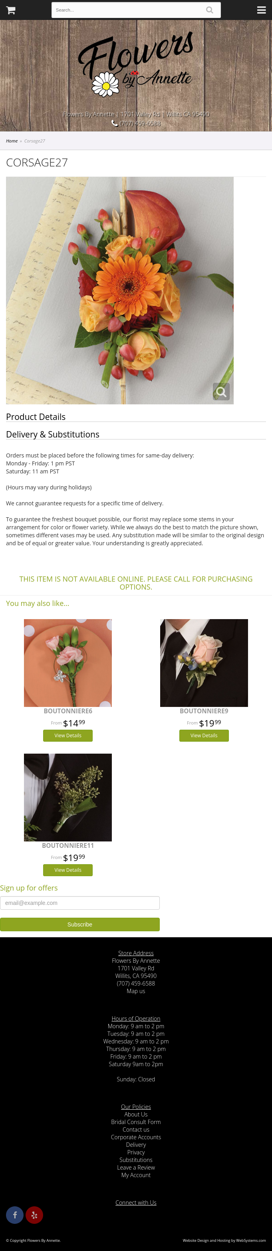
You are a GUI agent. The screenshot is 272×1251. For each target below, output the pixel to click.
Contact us (136, 1129)
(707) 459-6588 (135, 123)
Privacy (136, 1152)
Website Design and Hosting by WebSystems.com (224, 1240)
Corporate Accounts (136, 1137)
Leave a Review (136, 1167)
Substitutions (135, 1160)
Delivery (136, 1144)
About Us (135, 1114)
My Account (136, 1175)
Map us (136, 991)
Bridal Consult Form (136, 1122)
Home (12, 141)
